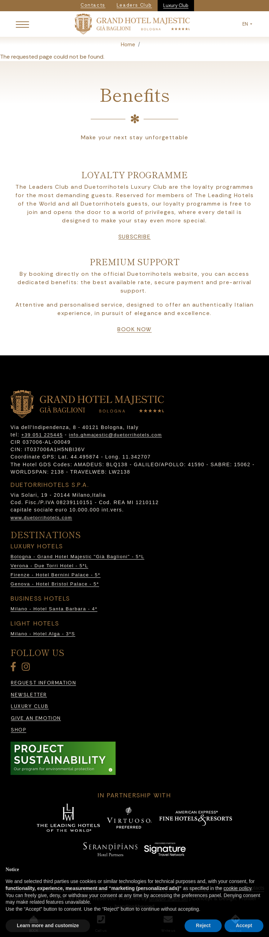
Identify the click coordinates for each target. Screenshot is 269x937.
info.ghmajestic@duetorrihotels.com (115, 434)
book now (134, 329)
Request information (43, 683)
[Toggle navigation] (22, 24)
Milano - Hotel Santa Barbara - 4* (54, 608)
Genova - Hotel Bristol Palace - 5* (55, 584)
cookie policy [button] (237, 902)
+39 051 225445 (42, 434)
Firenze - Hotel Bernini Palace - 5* (56, 574)
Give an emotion (36, 718)
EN (245, 24)
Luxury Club (175, 5)
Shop (18, 730)
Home (128, 44)
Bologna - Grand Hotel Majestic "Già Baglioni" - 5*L (77, 556)
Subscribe (134, 236)
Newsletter (29, 695)
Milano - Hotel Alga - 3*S (43, 633)
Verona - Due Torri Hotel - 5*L (49, 565)
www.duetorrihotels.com (41, 517)
